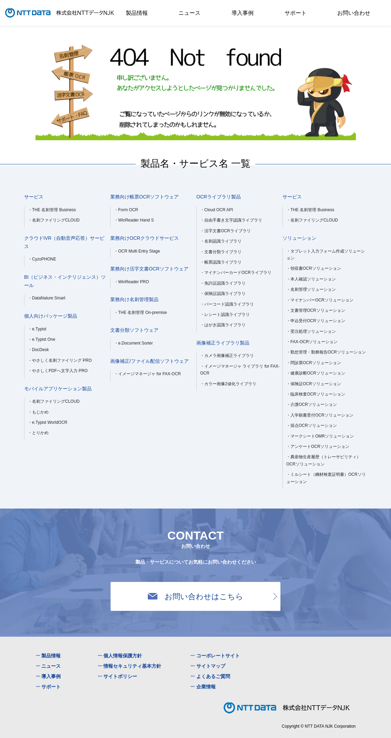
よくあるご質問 (213, 676)
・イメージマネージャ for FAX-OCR (147, 373)
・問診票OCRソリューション (313, 362)
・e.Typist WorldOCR (47, 422)
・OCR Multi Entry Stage (137, 251)
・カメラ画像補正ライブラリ (227, 355)
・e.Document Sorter (133, 343)
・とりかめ (38, 432)
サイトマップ (210, 666)
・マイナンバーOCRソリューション (319, 300)
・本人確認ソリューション (311, 279)
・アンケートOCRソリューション (317, 446)
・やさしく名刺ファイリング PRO (60, 360)
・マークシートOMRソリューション (320, 436)
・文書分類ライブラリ (220, 251)
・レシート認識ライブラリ (225, 314)
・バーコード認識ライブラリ (227, 304)
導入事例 (242, 13)
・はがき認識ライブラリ (223, 324)
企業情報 (206, 686)
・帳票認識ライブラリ (220, 262)
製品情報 (137, 13)
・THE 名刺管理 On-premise (140, 312)
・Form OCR (126, 209)
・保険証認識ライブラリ (223, 293)
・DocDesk (38, 349)
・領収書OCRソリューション (313, 268)
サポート (296, 13)
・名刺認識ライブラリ (220, 241)
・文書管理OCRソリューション (315, 310)
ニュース (189, 13)
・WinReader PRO (131, 281)
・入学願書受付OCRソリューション (319, 415)
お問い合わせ (353, 13)
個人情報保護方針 (122, 655)
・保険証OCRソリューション (313, 383)
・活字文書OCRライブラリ (225, 230)
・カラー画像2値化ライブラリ (228, 383)
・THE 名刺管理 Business (52, 209)
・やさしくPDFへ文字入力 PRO (58, 370)
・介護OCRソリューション (311, 404)
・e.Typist (37, 329)
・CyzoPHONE (42, 259)
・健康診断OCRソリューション (315, 373)
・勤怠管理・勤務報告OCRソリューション (326, 352)
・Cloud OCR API (216, 209)
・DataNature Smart (46, 298)
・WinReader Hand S (134, 220)
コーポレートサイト (218, 655)
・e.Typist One (41, 339)
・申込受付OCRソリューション (315, 320)
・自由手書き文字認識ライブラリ (231, 220)
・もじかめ (38, 412)
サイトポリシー (120, 676)
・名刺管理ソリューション (311, 289)
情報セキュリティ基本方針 (132, 666)
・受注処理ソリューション (311, 331)
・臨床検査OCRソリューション (315, 394)
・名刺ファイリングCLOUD (54, 220)
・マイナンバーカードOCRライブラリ (235, 272)
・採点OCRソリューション (311, 425)
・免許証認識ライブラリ (223, 283)
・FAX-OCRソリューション (312, 341)
